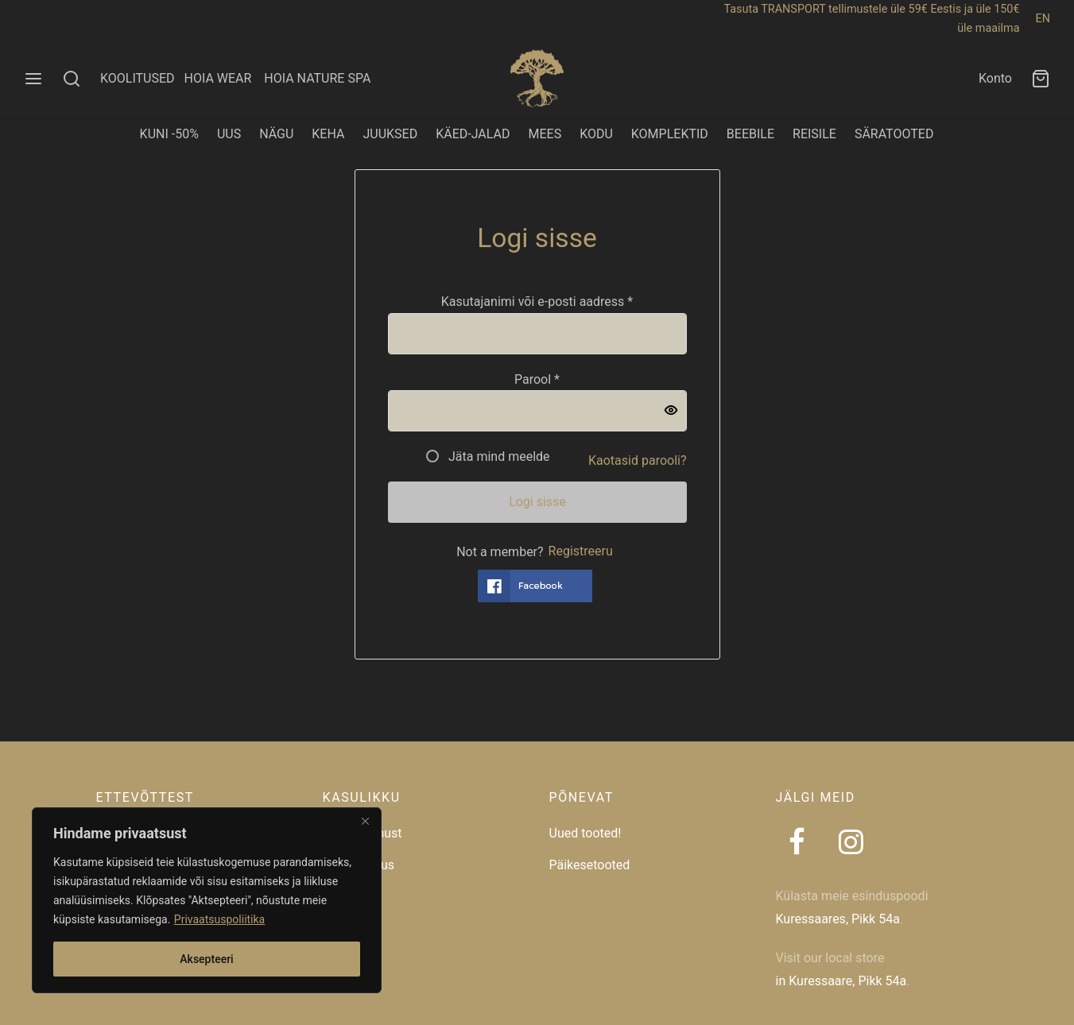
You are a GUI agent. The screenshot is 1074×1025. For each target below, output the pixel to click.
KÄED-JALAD (473, 133)
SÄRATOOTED (894, 133)
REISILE (814, 133)
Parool (537, 379)
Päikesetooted (589, 864)
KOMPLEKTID (669, 133)
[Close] (364, 820)
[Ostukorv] (1040, 78)
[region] (207, 900)
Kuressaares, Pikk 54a (838, 918)
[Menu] (33, 78)
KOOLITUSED (137, 78)
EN (1043, 18)
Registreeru (581, 551)
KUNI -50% (169, 133)
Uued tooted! (585, 833)
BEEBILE (750, 133)
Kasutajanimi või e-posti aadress (537, 301)
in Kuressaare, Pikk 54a (841, 980)
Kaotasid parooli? (637, 460)
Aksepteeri (206, 959)
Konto (995, 78)
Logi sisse (537, 501)
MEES (544, 133)
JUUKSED (390, 133)
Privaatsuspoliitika (219, 919)
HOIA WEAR (224, 78)
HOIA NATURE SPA (317, 78)
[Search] (71, 78)
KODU (596, 133)
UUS (229, 133)
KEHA (328, 133)
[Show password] (671, 411)
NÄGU (276, 133)
